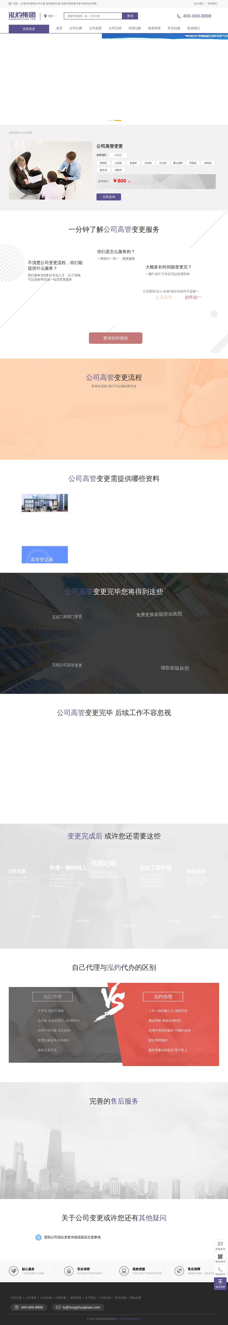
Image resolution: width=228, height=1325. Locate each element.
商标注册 (135, 1297)
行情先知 (105, 1297)
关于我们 (90, 1297)
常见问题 (174, 28)
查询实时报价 (115, 338)
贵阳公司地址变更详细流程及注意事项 (72, 1237)
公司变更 (95, 28)
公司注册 (75, 28)
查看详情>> (131, 926)
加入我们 (199, 3)
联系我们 (212, 3)
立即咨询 (108, 197)
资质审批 (154, 28)
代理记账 (134, 28)
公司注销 (115, 28)
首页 (59, 28)
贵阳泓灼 (14, 132)
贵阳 (50, 16)
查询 (130, 16)
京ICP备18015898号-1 (128, 1318)
